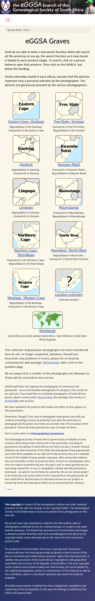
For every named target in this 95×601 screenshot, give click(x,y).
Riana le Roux (45, 397)
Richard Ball (51, 362)
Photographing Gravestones (47, 433)
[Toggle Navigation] (8, 20)
